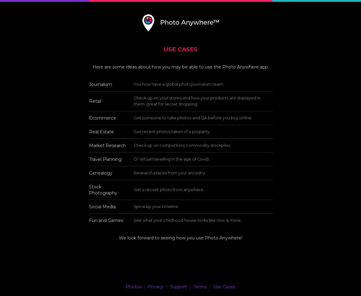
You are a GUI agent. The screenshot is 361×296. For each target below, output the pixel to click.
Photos (133, 287)
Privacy (156, 287)
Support (178, 287)
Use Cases (224, 287)
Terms (200, 287)
